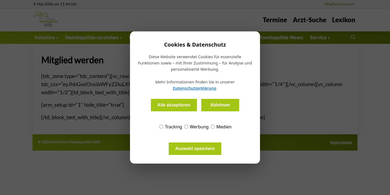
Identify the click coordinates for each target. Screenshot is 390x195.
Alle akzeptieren (173, 105)
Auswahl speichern (195, 148)
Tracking (171, 127)
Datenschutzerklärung (194, 88)
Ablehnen (220, 105)
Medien (221, 127)
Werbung (196, 127)
